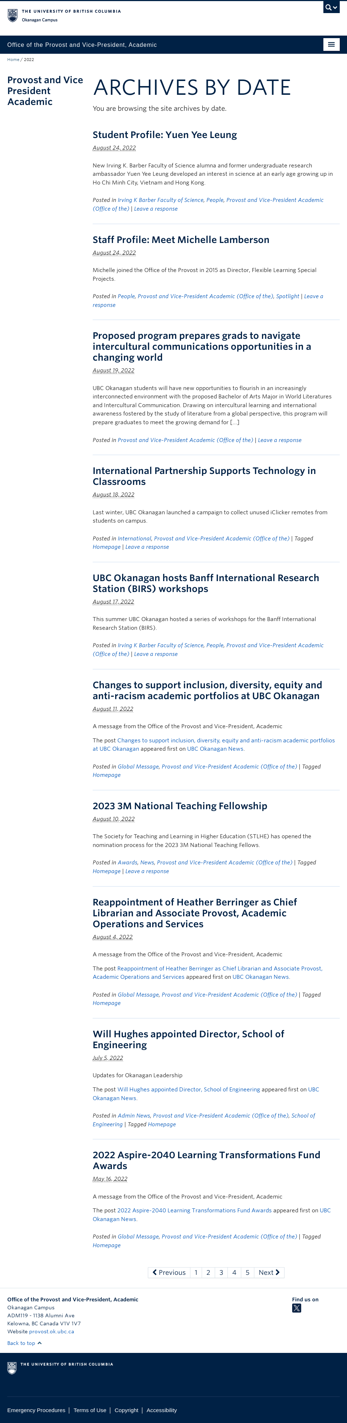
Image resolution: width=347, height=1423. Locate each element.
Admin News (134, 1115)
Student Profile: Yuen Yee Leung (165, 134)
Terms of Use (90, 1410)
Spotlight (287, 296)
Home (13, 59)
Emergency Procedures (36, 1410)
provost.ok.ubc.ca (51, 1331)
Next (269, 1272)
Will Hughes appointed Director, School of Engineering (188, 1089)
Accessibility (162, 1410)
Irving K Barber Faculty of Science (160, 200)
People (214, 200)
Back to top (24, 1343)
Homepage (107, 547)
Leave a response (156, 209)
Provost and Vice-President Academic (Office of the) (205, 296)
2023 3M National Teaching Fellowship (180, 805)
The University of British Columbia (148, 15)
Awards (127, 862)
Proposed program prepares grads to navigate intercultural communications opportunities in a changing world (202, 346)
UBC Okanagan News (215, 749)
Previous (169, 1272)
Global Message (138, 766)
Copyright (126, 1410)
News (147, 862)
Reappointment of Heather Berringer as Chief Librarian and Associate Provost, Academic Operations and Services (195, 913)
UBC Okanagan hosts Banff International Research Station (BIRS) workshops (206, 583)
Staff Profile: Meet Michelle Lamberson (181, 239)
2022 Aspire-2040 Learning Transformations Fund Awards (194, 1210)
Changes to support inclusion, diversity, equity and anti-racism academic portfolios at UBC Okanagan (207, 690)
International (134, 538)
